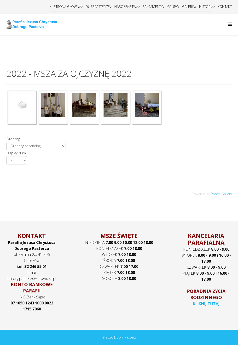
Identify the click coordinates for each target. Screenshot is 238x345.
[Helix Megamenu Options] (230, 24)
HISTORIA (205, 6)
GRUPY (172, 6)
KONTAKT (224, 6)
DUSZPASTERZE (97, 6)
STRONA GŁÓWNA (67, 6)
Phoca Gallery (221, 194)
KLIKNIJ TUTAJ (206, 303)
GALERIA (188, 6)
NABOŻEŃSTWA (125, 6)
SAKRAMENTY (152, 6)
